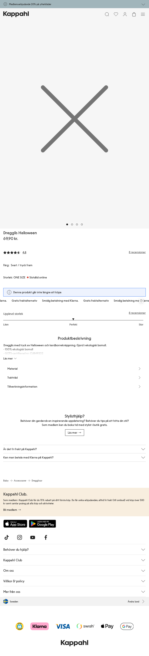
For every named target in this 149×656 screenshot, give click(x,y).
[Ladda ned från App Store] (15, 524)
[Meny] (142, 14)
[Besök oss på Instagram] (19, 537)
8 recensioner (137, 312)
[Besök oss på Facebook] (45, 537)
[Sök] (106, 14)
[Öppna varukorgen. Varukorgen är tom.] (133, 14)
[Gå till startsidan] (16, 14)
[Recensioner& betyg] (74, 252)
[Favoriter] (115, 14)
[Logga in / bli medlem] (124, 14)
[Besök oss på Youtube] (32, 537)
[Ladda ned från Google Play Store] (42, 524)
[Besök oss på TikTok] (6, 537)
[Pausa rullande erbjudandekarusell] (141, 300)
